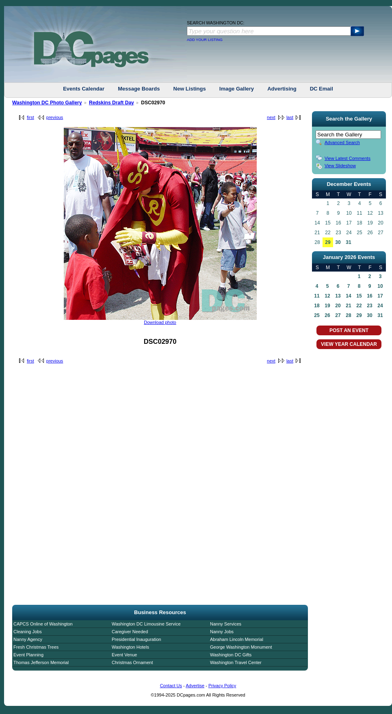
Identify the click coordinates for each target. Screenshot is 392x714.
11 (316, 296)
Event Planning (28, 654)
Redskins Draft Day (111, 103)
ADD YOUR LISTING (205, 40)
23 (369, 305)
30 (337, 242)
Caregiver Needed (130, 631)
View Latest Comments (347, 158)
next (271, 117)
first (30, 117)
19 (327, 305)
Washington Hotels (130, 647)
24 (380, 305)
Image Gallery (236, 89)
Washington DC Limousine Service (146, 623)
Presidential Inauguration (136, 639)
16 (369, 296)
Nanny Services (225, 623)
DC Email (321, 89)
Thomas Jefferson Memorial (41, 662)
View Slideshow (340, 165)
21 (348, 305)
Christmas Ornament (132, 662)
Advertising (282, 89)
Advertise (195, 685)
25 (316, 315)
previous (54, 117)
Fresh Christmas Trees (35, 647)
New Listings (189, 89)
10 (380, 286)
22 (359, 305)
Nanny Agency (27, 639)
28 (348, 315)
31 (348, 242)
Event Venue (124, 654)
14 (348, 296)
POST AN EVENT (348, 330)
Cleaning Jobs (27, 631)
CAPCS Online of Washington (43, 623)
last (289, 117)
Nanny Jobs (222, 631)
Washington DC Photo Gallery (47, 103)
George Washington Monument (241, 647)
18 (316, 305)
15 (359, 296)
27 (337, 315)
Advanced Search (342, 142)
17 (380, 296)
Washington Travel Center (236, 662)
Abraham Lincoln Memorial (236, 639)
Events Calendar (83, 89)
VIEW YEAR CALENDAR (349, 344)
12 (327, 296)
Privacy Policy (222, 685)
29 (327, 242)
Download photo (160, 322)
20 (337, 305)
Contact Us (171, 685)
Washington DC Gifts (230, 654)
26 (327, 315)
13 (337, 296)
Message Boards (139, 89)
